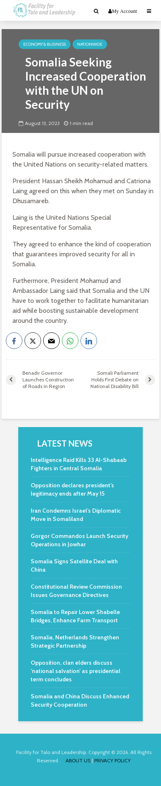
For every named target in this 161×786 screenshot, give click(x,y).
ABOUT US (78, 760)
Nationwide (89, 44)
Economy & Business (44, 44)
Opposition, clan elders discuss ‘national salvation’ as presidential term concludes (75, 671)
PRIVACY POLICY (112, 760)
